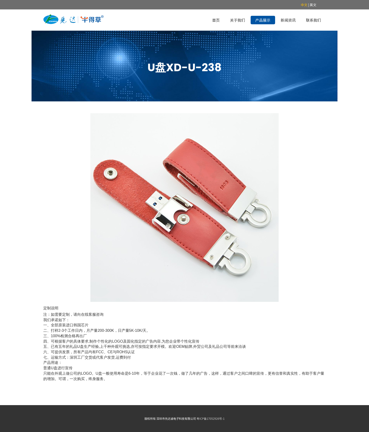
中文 (304, 4)
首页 (216, 20)
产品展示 (262, 20)
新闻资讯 (288, 20)
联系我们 (313, 20)
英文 (313, 4)
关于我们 (237, 20)
